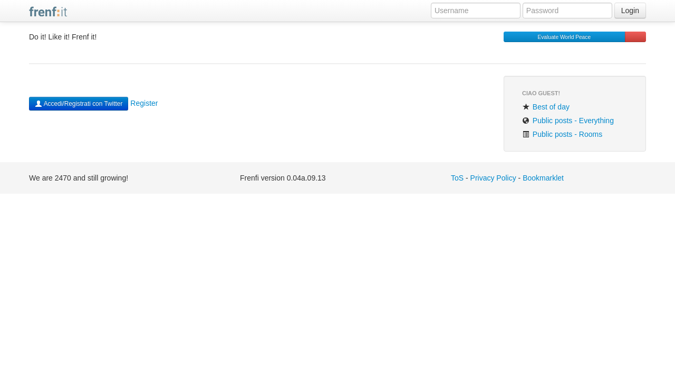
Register (144, 103)
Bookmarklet (543, 178)
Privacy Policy (493, 178)
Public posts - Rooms (562, 134)
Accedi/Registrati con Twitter (78, 103)
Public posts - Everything (568, 120)
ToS (457, 178)
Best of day (546, 107)
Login (630, 10)
